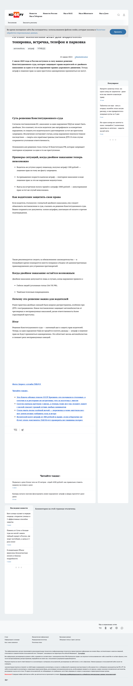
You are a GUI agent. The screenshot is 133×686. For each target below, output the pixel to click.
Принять (118, 32)
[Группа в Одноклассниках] (105, 628)
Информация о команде (12, 639)
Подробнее (81, 653)
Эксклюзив (12, 23)
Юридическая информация (40, 637)
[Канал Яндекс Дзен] (116, 628)
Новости (33, 13)
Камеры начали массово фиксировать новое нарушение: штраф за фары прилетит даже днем (50, 497)
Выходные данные (65, 637)
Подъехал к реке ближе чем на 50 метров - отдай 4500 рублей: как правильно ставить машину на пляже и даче (50, 485)
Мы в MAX (68, 13)
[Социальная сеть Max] (122, 628)
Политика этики (37, 642)
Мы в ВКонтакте (86, 13)
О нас (6, 637)
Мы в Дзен (103, 13)
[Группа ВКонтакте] (100, 628)
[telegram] (23, 429)
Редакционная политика (39, 639)
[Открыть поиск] (118, 15)
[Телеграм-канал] (111, 628)
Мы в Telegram (35, 16)
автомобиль (19, 48)
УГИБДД (41, 48)
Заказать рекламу (30, 23)
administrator (81, 57)
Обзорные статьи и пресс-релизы (70, 639)
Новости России (50, 13)
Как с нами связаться (11, 642)
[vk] (16, 429)
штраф (31, 48)
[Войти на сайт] (124, 15)
